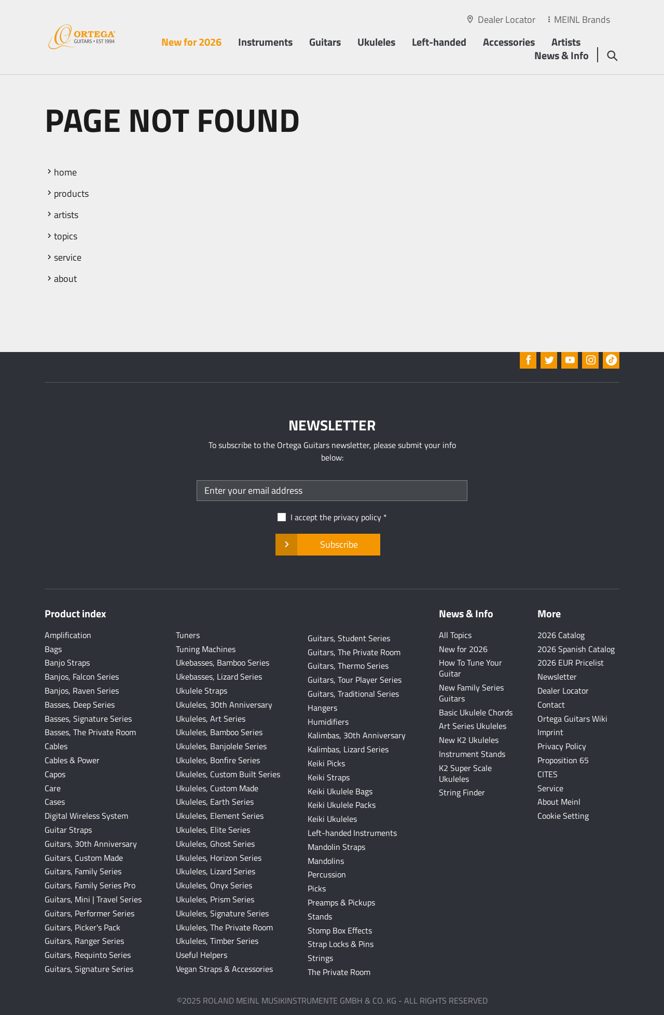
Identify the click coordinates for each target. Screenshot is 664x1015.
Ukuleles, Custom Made (217, 788)
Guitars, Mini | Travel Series (93, 899)
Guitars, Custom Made (84, 857)
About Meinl (558, 801)
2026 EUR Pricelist (570, 662)
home (65, 172)
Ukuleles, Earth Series (215, 801)
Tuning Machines (206, 649)
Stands (320, 916)
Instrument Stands (472, 754)
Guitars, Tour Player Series (355, 679)
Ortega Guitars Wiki (572, 718)
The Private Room (339, 972)
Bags (53, 649)
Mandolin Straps (336, 847)
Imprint (550, 732)
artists (66, 214)
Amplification (68, 635)
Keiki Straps (329, 777)
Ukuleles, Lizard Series (215, 871)
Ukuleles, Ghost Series (215, 843)
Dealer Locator (506, 19)
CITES (547, 774)
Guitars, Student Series (349, 638)
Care (53, 788)
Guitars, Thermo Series (348, 665)
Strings (320, 958)
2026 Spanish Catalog (576, 649)
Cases (55, 801)
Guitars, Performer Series (89, 913)
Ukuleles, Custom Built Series (228, 774)
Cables (56, 746)
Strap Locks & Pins (341, 944)
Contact (551, 704)
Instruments (265, 42)
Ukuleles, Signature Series (222, 913)
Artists (565, 42)
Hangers (322, 707)
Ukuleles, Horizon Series (218, 857)
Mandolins (326, 861)
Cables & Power (72, 760)
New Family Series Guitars (471, 693)
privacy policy (357, 517)
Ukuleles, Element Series (220, 815)
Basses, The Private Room (90, 732)
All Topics (455, 635)
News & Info (561, 55)
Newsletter (557, 676)
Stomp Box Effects (340, 930)
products (71, 193)
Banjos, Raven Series (82, 690)
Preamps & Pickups (341, 902)
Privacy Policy (561, 746)
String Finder (462, 792)
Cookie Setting (563, 815)
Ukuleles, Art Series (210, 718)
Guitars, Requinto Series (88, 955)
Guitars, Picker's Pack (82, 927)
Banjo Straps (67, 662)
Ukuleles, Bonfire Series (218, 760)
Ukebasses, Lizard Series (219, 676)
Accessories (509, 42)
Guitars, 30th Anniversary (91, 843)
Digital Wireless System (86, 815)
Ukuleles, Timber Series (217, 941)
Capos (55, 774)
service (67, 257)
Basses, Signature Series (88, 718)
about (65, 278)
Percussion (327, 874)
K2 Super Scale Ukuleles (465, 773)
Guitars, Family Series (83, 871)
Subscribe (327, 545)
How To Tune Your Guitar (470, 668)
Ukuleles (376, 42)
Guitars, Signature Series (89, 969)
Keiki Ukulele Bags (340, 791)
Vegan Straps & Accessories (224, 969)
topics (65, 235)
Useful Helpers (201, 955)
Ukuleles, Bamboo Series (219, 732)
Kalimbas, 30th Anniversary (357, 735)
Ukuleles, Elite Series (213, 829)
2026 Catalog (561, 635)
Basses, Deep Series (80, 704)
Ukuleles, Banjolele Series (221, 746)
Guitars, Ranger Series (84, 941)
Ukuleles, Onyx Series (214, 885)
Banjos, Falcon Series (82, 676)
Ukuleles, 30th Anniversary (224, 704)
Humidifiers (328, 721)
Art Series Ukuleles (472, 726)
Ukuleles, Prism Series (215, 899)
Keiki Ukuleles (332, 819)
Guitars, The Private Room (354, 652)
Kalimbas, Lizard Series (348, 749)
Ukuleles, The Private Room (224, 927)
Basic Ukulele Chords (476, 712)
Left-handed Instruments (352, 833)
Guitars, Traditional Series (353, 693)
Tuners (188, 635)
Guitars (325, 42)
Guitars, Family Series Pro (90, 885)
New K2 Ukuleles (469, 740)
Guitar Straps (68, 829)
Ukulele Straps (201, 690)
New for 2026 (191, 42)
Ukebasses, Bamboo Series (222, 662)
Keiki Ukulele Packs (342, 805)
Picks (317, 888)
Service (550, 788)
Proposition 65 (563, 760)
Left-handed (439, 42)
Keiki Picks (326, 763)
